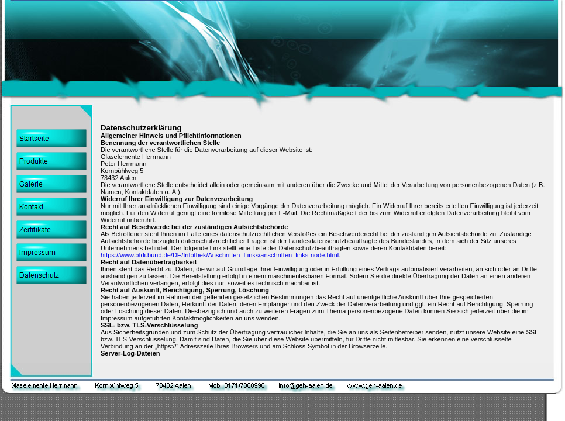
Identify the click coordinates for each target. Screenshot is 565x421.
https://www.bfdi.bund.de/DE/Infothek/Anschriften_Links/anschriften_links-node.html (220, 254)
